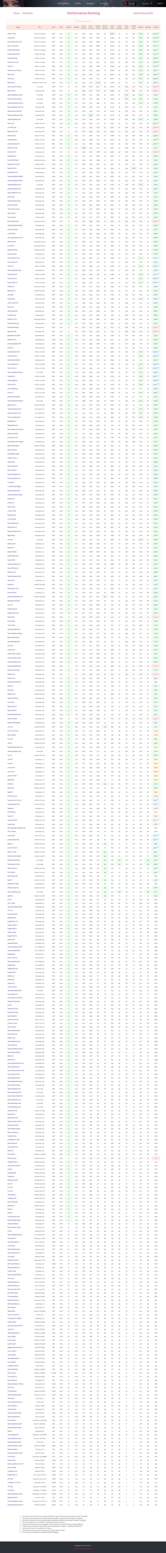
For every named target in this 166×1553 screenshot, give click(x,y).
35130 (156, 123)
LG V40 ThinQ (12, 511)
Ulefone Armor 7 (13, 458)
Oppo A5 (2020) (12, 710)
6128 (156, 808)
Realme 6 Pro (12, 515)
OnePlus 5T (11, 976)
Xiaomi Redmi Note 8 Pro (15, 596)
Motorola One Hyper (14, 601)
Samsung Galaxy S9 (14, 490)
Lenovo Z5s (11, 824)
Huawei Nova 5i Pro (13, 144)
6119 (156, 816)
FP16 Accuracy (119, 27)
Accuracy (148, 27)
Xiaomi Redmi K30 (13, 523)
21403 (156, 437)
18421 (156, 503)
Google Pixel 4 (12, 156)
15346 (156, 552)
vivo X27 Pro (11, 767)
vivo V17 (10, 605)
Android (68, 27)
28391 (156, 241)
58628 (156, 82)
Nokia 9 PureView (13, 433)
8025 (156, 706)
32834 (156, 168)
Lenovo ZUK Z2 (12, 958)
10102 (156, 666)
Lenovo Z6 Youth (13, 731)
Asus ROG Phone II (13, 160)
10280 (156, 658)
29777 (156, 229)
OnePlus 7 (11, 348)
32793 (156, 172)
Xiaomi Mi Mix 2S (13, 466)
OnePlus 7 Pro (12, 339)
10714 (156, 641)
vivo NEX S (11, 482)
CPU (39, 27)
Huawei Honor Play (13, 839)
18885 (156, 478)
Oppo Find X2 (11, 91)
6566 (156, 755)
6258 (156, 788)
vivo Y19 (10, 739)
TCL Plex (10, 645)
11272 (156, 625)
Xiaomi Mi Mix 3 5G (13, 323)
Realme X (10, 808)
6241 (156, 792)
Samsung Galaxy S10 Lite (15, 237)
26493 (156, 315)
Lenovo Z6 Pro (12, 254)
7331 (156, 731)
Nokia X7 (10, 816)
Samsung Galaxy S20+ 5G (15, 103)
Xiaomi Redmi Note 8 (14, 722)
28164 (156, 246)
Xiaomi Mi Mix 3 (12, 450)
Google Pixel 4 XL (13, 172)
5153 (156, 896)
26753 (156, 286)
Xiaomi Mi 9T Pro (12, 205)
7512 (156, 727)
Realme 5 (10, 686)
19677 (156, 458)
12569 (156, 605)
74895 (156, 58)
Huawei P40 (11, 38)
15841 (156, 535)
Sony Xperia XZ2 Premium (16, 429)
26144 (156, 335)
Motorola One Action (14, 860)
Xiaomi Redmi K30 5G (14, 654)
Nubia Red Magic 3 (13, 327)
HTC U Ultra (11, 903)
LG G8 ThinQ (11, 233)
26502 (156, 311)
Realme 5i (11, 690)
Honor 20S (11, 123)
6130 (155, 804)
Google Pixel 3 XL (13, 425)
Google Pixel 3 (12, 421)
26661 (156, 295)
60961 (156, 74)
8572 (156, 686)
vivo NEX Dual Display (14, 486)
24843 (156, 380)
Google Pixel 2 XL (13, 921)
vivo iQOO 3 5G (12, 127)
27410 (156, 262)
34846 (156, 127)
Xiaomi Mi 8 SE (12, 776)
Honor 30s (11, 78)
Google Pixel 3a (12, 609)
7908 (156, 722)
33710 (156, 148)
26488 (156, 319)
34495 (155, 135)
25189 (156, 364)
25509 (156, 352)
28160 (156, 250)
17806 (156, 515)
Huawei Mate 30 (12, 58)
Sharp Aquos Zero (13, 588)
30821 (156, 209)
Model (18, 27)
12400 (156, 609)
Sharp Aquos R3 (12, 311)
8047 (156, 702)
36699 (156, 115)
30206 (156, 221)
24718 (156, 384)
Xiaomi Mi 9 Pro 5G (13, 221)
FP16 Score (112, 27)
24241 (156, 397)
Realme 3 (10, 784)
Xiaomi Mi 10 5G (12, 148)
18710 (156, 486)
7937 (156, 714)
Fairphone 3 (11, 983)
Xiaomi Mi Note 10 (13, 568)
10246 (156, 662)
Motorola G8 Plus (13, 698)
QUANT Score (98, 27)
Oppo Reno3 (11, 82)
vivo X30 (10, 539)
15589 (156, 543)
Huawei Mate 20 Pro (14, 258)
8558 (156, 690)
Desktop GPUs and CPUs (143, 13)
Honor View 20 (12, 278)
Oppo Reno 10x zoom (14, 335)
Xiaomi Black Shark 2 (14, 360)
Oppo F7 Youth (12, 852)
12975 (156, 592)
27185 (156, 270)
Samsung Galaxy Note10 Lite (16, 828)
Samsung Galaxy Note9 (15, 494)
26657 (156, 299)
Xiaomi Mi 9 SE (12, 552)
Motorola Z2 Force (13, 883)
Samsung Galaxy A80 (14, 576)
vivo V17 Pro (11, 625)
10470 (156, 649)
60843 (156, 78)
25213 (156, 360)
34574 (155, 131)
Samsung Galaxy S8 (14, 961)
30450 (156, 217)
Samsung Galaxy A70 (14, 662)
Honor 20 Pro (12, 384)
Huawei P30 (11, 299)
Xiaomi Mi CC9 (12, 592)
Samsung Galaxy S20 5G (15, 95)
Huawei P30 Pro (12, 274)
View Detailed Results (83, 21)
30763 (156, 213)
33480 (156, 152)
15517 (156, 547)
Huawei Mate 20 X (13, 364)
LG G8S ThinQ (12, 315)
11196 (156, 633)
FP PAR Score (133, 27)
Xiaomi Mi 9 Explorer (14, 397)
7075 (156, 735)
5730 (156, 860)
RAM (53, 27)
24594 (156, 392)
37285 (156, 103)
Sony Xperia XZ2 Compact (15, 441)
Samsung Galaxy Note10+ (15, 176)
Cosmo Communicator (14, 856)
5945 (156, 839)
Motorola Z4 (11, 674)
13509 (156, 588)
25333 (156, 356)
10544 (156, 645)
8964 (156, 678)
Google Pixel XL (12, 928)
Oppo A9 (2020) (12, 706)
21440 (156, 433)
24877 (156, 376)
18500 (156, 499)
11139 (156, 637)
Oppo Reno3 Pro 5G (13, 637)
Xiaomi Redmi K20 (13, 556)
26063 (156, 339)
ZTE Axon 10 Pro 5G (13, 209)
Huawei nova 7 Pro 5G (14, 70)
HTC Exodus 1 (12, 812)
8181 (156, 698)
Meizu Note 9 (12, 735)
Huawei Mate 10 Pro (14, 804)
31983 (156, 189)
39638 (156, 91)
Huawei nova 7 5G (13, 62)
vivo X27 (10, 763)
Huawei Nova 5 (12, 139)
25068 (156, 368)
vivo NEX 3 (11, 246)
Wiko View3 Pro (12, 868)
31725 (156, 197)
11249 (156, 629)
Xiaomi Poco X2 (12, 527)
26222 (156, 323)
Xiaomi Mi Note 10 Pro (14, 531)
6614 (156, 751)
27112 (156, 274)
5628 (156, 868)
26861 (156, 278)
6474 (156, 767)
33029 (156, 164)
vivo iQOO (10, 295)
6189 (156, 796)
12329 (156, 613)
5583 (156, 872)
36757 (156, 111)
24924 (156, 372)
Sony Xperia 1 (12, 213)
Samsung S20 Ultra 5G (14, 86)
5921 (156, 848)
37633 (156, 95)
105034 (156, 33)
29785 (156, 225)
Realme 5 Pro (12, 543)
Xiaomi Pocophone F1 (14, 474)
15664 (156, 539)
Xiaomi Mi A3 (11, 678)
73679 (156, 66)
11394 (155, 617)
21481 (156, 429)
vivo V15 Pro (11, 621)
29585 (156, 233)
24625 (156, 388)
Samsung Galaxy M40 (14, 666)
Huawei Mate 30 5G (13, 50)
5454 (156, 880)
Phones (16, 13)
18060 (156, 511)
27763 (156, 254)
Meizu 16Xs (11, 617)
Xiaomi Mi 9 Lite (12, 796)
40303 (156, 86)
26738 (156, 291)
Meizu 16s (11, 307)
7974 (156, 710)
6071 (155, 820)
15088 (156, 564)
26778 (156, 282)
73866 (156, 62)
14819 (156, 568)
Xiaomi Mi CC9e (12, 718)
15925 (156, 531)
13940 (156, 576)
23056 (156, 413)
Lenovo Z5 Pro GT (13, 303)
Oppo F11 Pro (11, 694)
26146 (156, 331)
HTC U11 (10, 910)
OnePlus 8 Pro (12, 152)
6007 (155, 835)
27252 (156, 266)
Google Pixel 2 (12, 917)
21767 (156, 425)
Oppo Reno (11, 780)
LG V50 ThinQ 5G (13, 229)
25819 (156, 348)
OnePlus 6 (11, 503)
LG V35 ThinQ (12, 519)
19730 (156, 454)
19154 (156, 470)
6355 (156, 776)
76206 (156, 42)
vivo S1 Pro (11, 702)
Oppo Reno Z (11, 291)
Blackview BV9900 (13, 445)
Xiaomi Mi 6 (11, 939)
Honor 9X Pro (12, 135)
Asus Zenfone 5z (13, 388)
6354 (156, 780)
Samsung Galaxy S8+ (14, 950)
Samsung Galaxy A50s (14, 751)
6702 (156, 747)
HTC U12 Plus (12, 831)
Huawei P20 (11, 835)
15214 (156, 560)
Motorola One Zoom (14, 670)
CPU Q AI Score (83, 27)
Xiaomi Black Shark (13, 454)
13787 (156, 580)
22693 (156, 417)
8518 (156, 694)
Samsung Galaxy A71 (14, 564)
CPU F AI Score (90, 27)
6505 (156, 763)
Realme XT (11, 547)
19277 (156, 466)
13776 (156, 584)
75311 (155, 54)
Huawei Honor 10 (13, 848)
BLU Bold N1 (11, 872)
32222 (156, 184)
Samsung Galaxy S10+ (14, 189)
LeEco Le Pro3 (12, 932)
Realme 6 (10, 584)
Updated (76, 27)
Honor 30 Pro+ (12, 33)
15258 (156, 556)
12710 (156, 601)
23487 (156, 409)
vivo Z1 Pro (11, 771)
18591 (156, 490)
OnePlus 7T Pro (12, 319)
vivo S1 (10, 743)
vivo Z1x (10, 759)
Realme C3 (11, 788)
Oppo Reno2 (11, 535)
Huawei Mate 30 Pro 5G (15, 42)
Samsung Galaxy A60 (14, 658)
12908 (156, 596)
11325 (156, 621)
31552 (156, 205)
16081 (156, 523)
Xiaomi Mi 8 (11, 462)
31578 (156, 201)
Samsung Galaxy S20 (14, 119)
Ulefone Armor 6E (13, 888)
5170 (156, 892)
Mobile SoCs (28, 13)
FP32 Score (126, 27)
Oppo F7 (10, 880)
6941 (156, 739)
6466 (156, 771)
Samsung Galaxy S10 (14, 201)
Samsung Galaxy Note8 (15, 907)
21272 (156, 441)
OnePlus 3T (11, 979)
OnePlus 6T (11, 499)
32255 (156, 180)
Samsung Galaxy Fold (14, 343)
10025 (156, 670)
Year (61, 27)
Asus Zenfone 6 (12, 262)
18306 (156, 507)
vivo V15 (10, 727)
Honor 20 (10, 266)
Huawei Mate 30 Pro (14, 54)
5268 (156, 888)
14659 (156, 572)
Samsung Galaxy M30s (15, 990)
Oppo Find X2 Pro (13, 131)
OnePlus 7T (11, 286)
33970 (156, 144)
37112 (156, 107)
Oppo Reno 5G (12, 331)
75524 (155, 50)
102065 (156, 38)
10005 (156, 674)
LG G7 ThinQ (11, 507)
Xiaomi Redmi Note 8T (14, 714)
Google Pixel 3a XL (13, 613)
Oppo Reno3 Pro (12, 250)
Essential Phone (12, 914)
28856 (156, 237)
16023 (156, 527)
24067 (156, 405)
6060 (156, 824)
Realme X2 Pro (12, 168)
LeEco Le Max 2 (12, 925)
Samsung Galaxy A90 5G (15, 225)
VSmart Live (11, 649)
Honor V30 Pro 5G (13, 46)
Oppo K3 (10, 792)
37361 (156, 99)
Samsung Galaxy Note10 (15, 180)
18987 (156, 474)
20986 (156, 445)
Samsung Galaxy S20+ (14, 184)
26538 (156, 307)
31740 (156, 193)
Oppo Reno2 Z (12, 405)
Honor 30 (10, 66)
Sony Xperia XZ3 (13, 876)
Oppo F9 (10, 896)
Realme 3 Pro (12, 572)
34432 (156, 139)
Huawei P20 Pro (12, 820)
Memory (140, 27)
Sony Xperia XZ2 (13, 437)
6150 (156, 800)
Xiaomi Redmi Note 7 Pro (15, 747)
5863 (156, 856)
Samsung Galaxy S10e (14, 270)
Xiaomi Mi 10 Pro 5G (13, 164)
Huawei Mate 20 (12, 282)
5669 (156, 864)
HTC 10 (10, 899)
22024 (156, 421)
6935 (156, 743)
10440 (156, 654)
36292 (156, 119)
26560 (156, 303)
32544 (156, 176)
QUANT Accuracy (105, 27)
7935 (156, 718)
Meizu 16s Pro (12, 241)
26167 (156, 327)
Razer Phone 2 (12, 470)
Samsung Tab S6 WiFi (14, 682)
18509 (156, 494)
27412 (156, 258)
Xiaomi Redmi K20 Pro (14, 193)
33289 (156, 156)
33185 (156, 160)
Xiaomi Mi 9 (11, 197)
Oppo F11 (10, 844)
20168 (156, 450)
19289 (156, 462)
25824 (156, 343)
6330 (156, 784)
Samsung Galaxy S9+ (14, 478)
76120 (156, 46)
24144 (156, 401)
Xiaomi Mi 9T (11, 560)
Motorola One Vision (14, 864)
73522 (156, 70)
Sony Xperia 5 (12, 217)
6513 (156, 759)
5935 (156, 844)
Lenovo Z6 (11, 580)
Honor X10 (11, 74)
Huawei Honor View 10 (14, 800)
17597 (156, 519)
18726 (156, 482)
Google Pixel (11, 954)
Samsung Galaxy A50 (14, 892)
